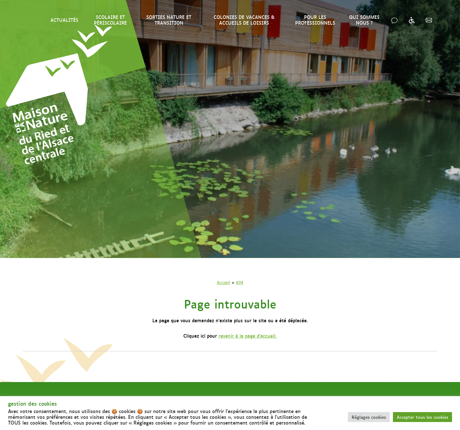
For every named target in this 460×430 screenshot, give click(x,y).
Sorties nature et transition (168, 19)
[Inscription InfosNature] (429, 20)
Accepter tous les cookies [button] (422, 416)
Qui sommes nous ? (364, 19)
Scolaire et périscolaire (110, 19)
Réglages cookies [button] (369, 416)
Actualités (64, 19)
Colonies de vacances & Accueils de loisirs (244, 19)
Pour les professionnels (315, 19)
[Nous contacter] (394, 20)
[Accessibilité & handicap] (412, 20)
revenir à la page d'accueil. (247, 335)
